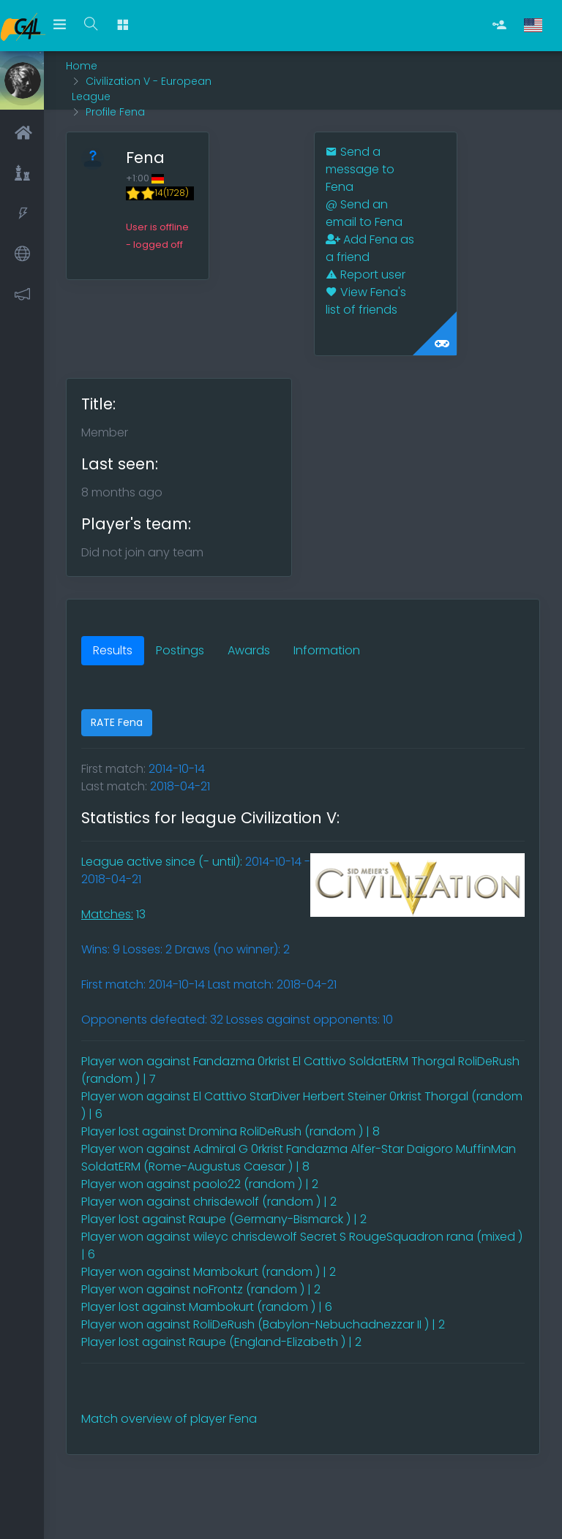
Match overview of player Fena (169, 1418)
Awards (249, 650)
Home (81, 65)
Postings (180, 650)
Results (112, 650)
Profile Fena (115, 112)
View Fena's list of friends (366, 301)
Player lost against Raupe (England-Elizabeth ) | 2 (221, 1342)
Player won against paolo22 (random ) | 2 (199, 1184)
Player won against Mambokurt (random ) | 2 (208, 1271)
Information (326, 650)
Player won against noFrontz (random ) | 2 (201, 1289)
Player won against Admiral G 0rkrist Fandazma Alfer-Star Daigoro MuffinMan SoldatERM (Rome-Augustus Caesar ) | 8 (298, 1158)
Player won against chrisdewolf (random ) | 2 (209, 1201)
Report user (365, 274)
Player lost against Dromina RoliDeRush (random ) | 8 (230, 1131)
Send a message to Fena (360, 169)
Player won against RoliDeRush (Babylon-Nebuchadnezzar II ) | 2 (263, 1324)
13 (113, 914)
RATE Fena (117, 722)
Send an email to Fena (364, 213)
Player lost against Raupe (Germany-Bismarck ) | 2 (224, 1219)
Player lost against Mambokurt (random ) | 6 (206, 1306)
